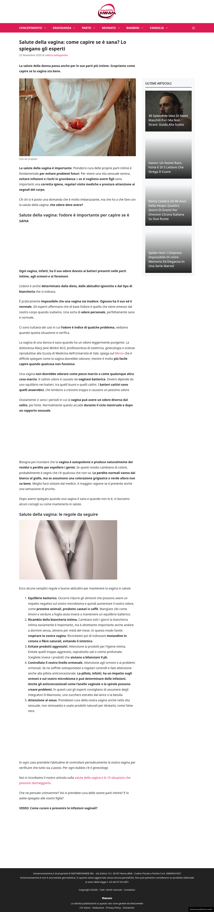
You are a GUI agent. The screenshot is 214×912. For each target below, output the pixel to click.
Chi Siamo (85, 907)
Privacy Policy (113, 907)
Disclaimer (128, 907)
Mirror (120, 353)
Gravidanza (66, 28)
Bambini (136, 28)
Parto (90, 28)
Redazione (98, 907)
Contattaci (129, 889)
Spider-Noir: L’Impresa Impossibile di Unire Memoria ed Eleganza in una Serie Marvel (166, 259)
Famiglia (160, 28)
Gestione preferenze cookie (201, 909)
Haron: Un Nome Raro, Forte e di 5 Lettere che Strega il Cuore (166, 167)
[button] (193, 28)
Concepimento (34, 28)
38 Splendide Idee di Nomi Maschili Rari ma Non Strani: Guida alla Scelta (168, 120)
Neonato (112, 28)
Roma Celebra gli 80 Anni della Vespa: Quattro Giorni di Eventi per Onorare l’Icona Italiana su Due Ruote (167, 210)
